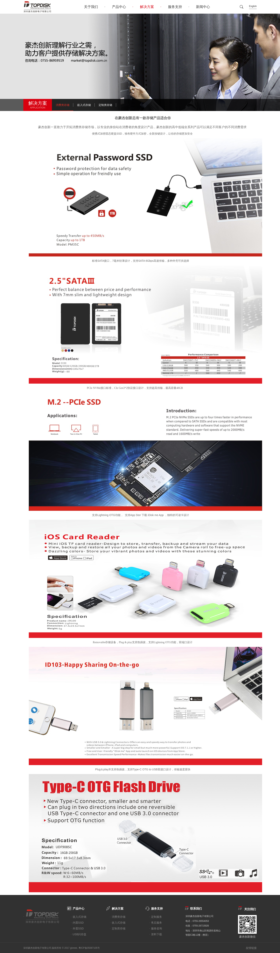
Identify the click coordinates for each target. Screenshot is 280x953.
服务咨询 (156, 928)
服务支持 (175, 7)
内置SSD (78, 922)
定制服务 (156, 916)
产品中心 (119, 7)
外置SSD (78, 928)
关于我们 (91, 7)
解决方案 (147, 7)
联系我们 (196, 908)
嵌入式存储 (84, 105)
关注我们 (250, 909)
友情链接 (251, 947)
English (253, 6)
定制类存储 (105, 105)
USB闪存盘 (80, 934)
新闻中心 (203, 7)
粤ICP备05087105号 (89, 948)
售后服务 (156, 922)
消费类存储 (62, 105)
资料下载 (156, 934)
